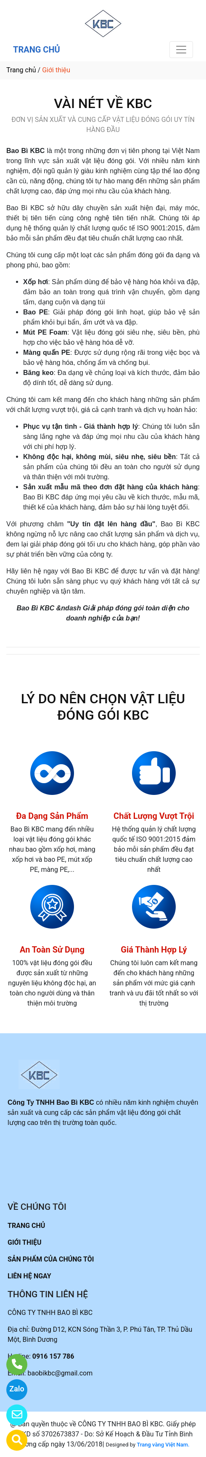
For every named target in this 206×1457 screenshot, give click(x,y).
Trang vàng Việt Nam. (163, 1444)
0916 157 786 (53, 1356)
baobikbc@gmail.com (59, 1373)
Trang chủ (21, 70)
